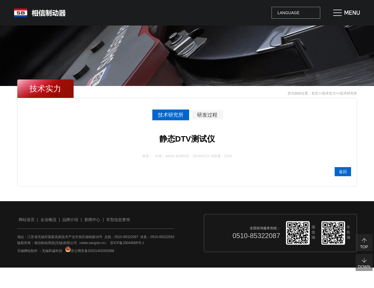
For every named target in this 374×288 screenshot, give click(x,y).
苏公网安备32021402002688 (89, 253)
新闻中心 (92, 221)
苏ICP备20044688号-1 (127, 245)
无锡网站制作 (27, 253)
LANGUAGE (288, 12)
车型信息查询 (118, 221)
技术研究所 (348, 93)
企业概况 (48, 221)
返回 (343, 171)
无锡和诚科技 (52, 253)
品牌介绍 (70, 221)
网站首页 (27, 221)
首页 (314, 93)
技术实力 (329, 93)
